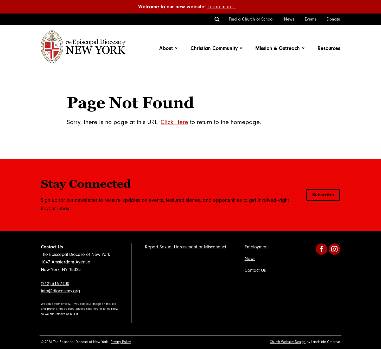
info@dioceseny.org (60, 291)
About (166, 48)
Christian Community (214, 48)
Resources (329, 48)
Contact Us (52, 247)
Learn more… (221, 7)
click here (92, 309)
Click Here (174, 122)
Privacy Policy (121, 342)
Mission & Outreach (277, 48)
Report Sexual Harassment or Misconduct (185, 247)
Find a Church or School (251, 19)
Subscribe (323, 195)
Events (310, 19)
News (289, 19)
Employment (257, 247)
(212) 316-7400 (55, 283)
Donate (333, 19)
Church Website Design (288, 342)
